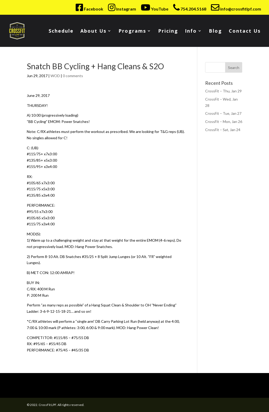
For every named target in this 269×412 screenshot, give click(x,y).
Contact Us (245, 31)
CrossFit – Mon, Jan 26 (223, 121)
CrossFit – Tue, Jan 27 (223, 113)
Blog (215, 31)
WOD (55, 75)
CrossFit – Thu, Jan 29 (223, 91)
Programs (132, 31)
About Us (93, 31)
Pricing (168, 31)
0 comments (73, 75)
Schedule (61, 31)
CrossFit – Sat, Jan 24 (222, 129)
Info (191, 31)
